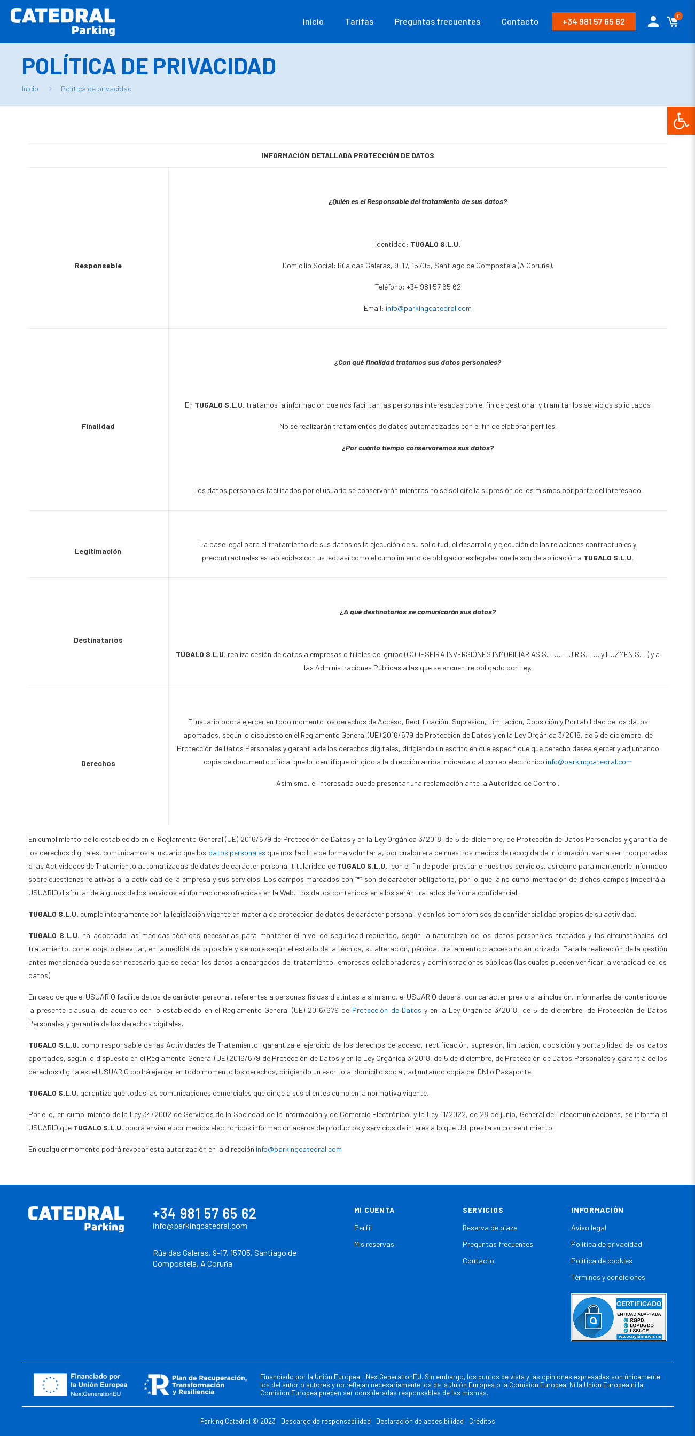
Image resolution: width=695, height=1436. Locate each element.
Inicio (30, 88)
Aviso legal (588, 1227)
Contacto (478, 1260)
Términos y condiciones (608, 1277)
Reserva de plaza (490, 1227)
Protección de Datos (386, 1009)
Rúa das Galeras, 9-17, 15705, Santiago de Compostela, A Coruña (224, 1258)
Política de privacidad (606, 1243)
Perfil (363, 1227)
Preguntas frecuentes (498, 1243)
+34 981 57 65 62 (594, 21)
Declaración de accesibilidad (420, 1421)
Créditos (482, 1421)
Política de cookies (601, 1260)
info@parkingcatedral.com (429, 308)
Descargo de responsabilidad (326, 1421)
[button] (681, 121)
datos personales (236, 852)
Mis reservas (374, 1243)
